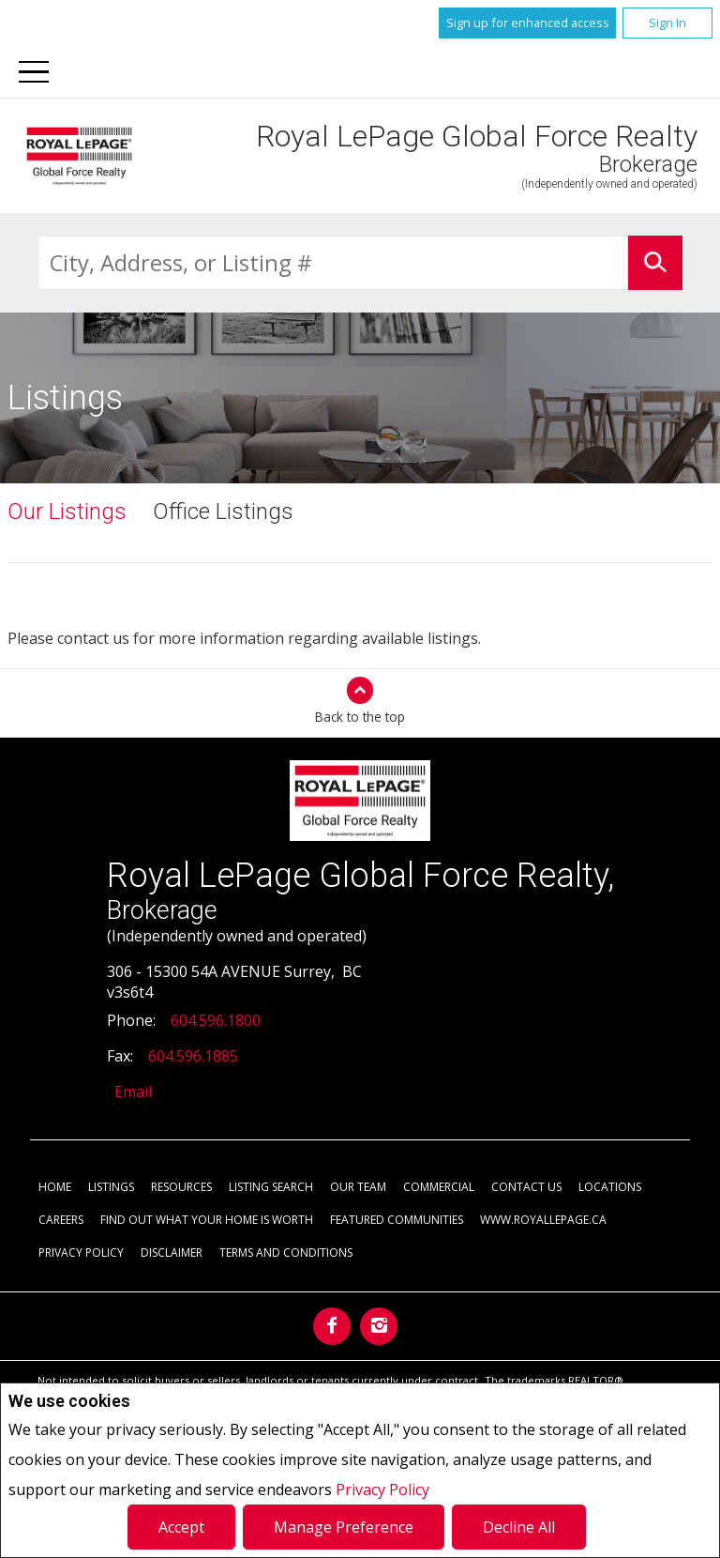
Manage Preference (343, 1527)
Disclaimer (171, 1253)
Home (54, 1188)
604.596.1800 (216, 1021)
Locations (609, 1188)
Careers (60, 1221)
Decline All (519, 1527)
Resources (181, 1188)
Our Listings (67, 512)
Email (133, 1092)
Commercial (438, 1188)
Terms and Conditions (285, 1253)
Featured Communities (396, 1221)
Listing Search (271, 1188)
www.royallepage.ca (543, 1221)
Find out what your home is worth (206, 1221)
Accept (181, 1527)
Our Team (358, 1188)
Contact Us (526, 1188)
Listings (111, 1188)
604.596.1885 (193, 1056)
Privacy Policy (382, 1489)
